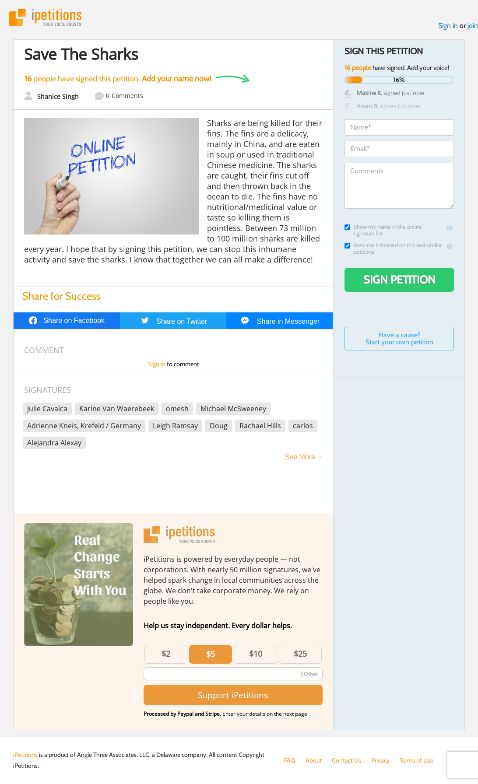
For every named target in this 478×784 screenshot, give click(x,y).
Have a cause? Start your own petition (399, 338)
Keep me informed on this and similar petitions (393, 248)
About (314, 760)
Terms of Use (416, 760)
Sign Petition (399, 279)
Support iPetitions (233, 695)
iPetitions (45, 17)
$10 (255, 653)
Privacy (380, 760)
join (472, 25)
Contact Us (346, 760)
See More (300, 457)
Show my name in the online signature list (383, 230)
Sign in (448, 25)
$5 (210, 654)
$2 (166, 653)
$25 (300, 653)
